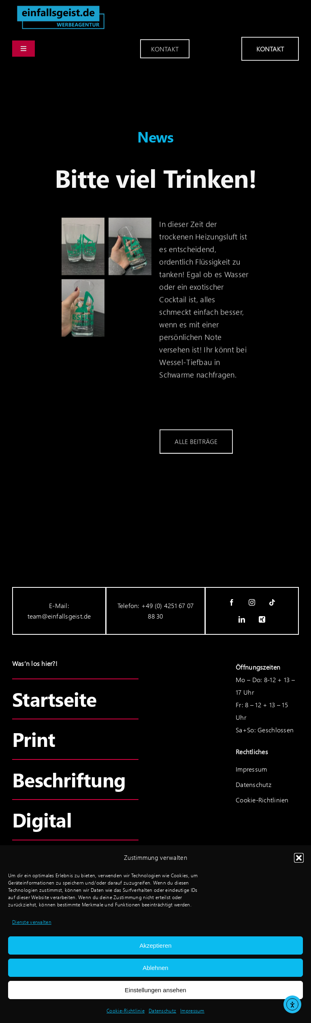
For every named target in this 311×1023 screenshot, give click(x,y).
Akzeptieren (155, 945)
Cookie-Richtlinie (126, 1011)
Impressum (192, 1011)
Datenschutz (162, 1011)
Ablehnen (155, 967)
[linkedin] (242, 619)
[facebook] (232, 602)
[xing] (262, 619)
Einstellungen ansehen (155, 990)
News (155, 136)
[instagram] (252, 602)
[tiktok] (272, 602)
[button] (299, 858)
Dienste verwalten (31, 922)
